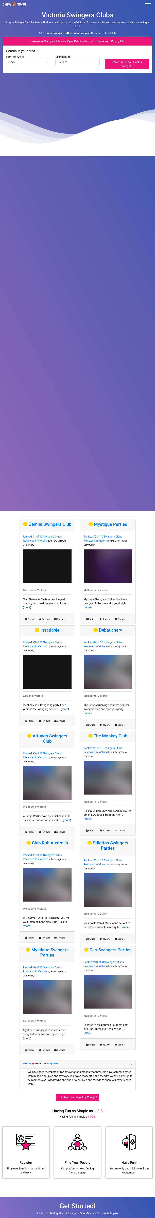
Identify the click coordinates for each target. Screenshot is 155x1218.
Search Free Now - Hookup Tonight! (127, 64)
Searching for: (63, 56)
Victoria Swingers (51, 33)
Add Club (109, 33)
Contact (59, 619)
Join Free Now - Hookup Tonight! (77, 1097)
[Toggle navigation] (149, 4)
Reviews (44, 619)
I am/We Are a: (15, 56)
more (27, 607)
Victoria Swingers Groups (83, 33)
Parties (30, 619)
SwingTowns (52, 1063)
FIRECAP (27, 1063)
